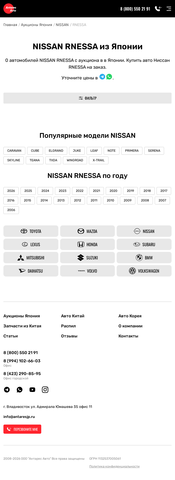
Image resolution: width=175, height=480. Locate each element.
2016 (10, 200)
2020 (113, 191)
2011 (94, 200)
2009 (127, 200)
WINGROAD (75, 160)
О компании (130, 326)
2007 (162, 200)
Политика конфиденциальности (114, 466)
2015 (27, 200)
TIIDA (53, 160)
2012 (77, 200)
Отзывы (69, 336)
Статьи (10, 336)
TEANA (35, 160)
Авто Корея (130, 315)
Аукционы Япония (36, 25)
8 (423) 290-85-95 (22, 373)
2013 (60, 200)
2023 (62, 191)
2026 (11, 191)
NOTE (112, 151)
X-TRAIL (99, 160)
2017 (163, 191)
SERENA (154, 151)
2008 (145, 200)
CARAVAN (14, 151)
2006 (11, 210)
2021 (96, 191)
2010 (110, 200)
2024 (45, 191)
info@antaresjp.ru (19, 417)
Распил (68, 326)
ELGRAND (56, 151)
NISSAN (62, 25)
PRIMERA (132, 151)
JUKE (77, 151)
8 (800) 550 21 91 (135, 8)
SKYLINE (13, 160)
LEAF (94, 151)
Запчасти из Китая (22, 326)
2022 (79, 191)
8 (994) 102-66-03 (21, 360)
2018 (147, 191)
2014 (44, 200)
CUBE (35, 151)
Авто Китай (72, 315)
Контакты (128, 336)
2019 (130, 191)
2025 (28, 191)
